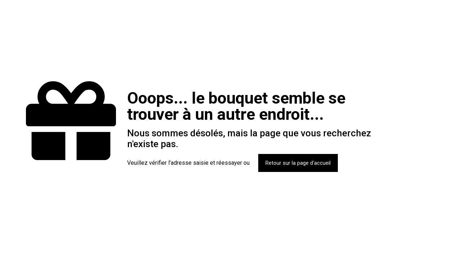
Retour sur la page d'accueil (298, 163)
